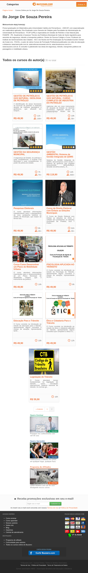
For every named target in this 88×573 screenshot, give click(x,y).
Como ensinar (11, 518)
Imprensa (9, 530)
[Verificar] (75, 535)
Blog (7, 528)
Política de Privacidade (69, 508)
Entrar (81, 4)
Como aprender (11, 521)
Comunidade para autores (15, 542)
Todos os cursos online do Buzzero (19, 545)
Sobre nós (9, 525)
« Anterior (39, 409)
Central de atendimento (14, 532)
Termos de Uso (52, 508)
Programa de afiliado (13, 540)
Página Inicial (8, 10)
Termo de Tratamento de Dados (57, 565)
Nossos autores (11, 523)
